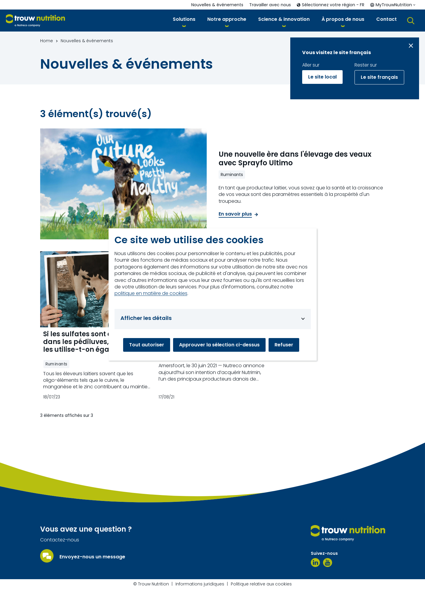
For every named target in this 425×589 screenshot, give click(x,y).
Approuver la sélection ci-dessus (219, 344)
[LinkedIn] (315, 562)
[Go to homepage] (35, 20)
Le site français (379, 77)
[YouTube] (327, 562)
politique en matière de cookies (151, 293)
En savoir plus (235, 214)
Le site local (322, 76)
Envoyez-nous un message (92, 557)
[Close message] (411, 45)
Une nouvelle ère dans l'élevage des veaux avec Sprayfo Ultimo (295, 158)
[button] (184, 20)
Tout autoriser (146, 344)
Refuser (284, 344)
